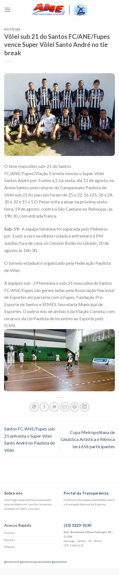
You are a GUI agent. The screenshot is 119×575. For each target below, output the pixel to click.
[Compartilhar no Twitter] (54, 407)
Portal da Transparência (86, 493)
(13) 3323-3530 (77, 525)
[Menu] (7, 9)
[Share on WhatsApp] (34, 407)
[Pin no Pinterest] (74, 407)
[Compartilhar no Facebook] (44, 407)
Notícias (12, 29)
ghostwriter (11, 561)
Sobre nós (13, 493)
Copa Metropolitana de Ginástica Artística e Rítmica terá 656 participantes (88, 439)
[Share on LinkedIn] (84, 407)
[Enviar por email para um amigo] (64, 407)
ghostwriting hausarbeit (35, 561)
